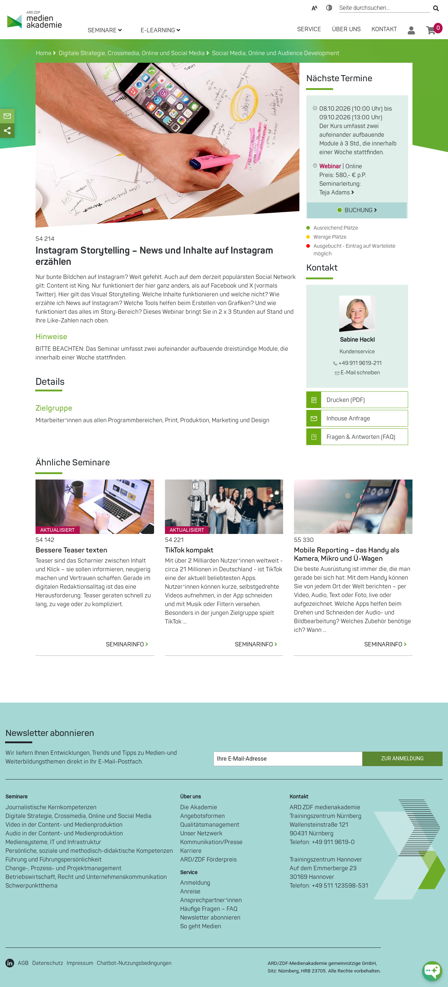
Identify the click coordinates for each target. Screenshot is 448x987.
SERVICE (309, 29)
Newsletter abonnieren (210, 917)
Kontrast (329, 7)
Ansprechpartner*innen (211, 900)
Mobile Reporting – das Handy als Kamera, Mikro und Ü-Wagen (346, 554)
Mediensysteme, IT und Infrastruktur (53, 842)
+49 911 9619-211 (357, 363)
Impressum (80, 963)
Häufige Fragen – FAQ (208, 909)
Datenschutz (47, 963)
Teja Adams (336, 192)
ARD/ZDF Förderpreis (208, 859)
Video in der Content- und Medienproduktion (64, 824)
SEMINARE (105, 30)
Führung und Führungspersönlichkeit (53, 859)
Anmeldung (195, 883)
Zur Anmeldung (402, 759)
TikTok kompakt (189, 550)
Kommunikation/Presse (211, 842)
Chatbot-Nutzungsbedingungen (134, 963)
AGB (23, 963)
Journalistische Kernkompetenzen (50, 807)
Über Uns (346, 29)
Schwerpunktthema (31, 885)
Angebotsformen (202, 816)
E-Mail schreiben (357, 373)
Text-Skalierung (314, 7)
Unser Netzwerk (201, 833)
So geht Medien (200, 926)
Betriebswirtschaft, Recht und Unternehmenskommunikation (86, 877)
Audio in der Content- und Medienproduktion (64, 833)
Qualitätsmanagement (209, 824)
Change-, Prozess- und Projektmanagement (63, 868)
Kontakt (384, 29)
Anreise (190, 891)
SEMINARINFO (130, 644)
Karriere (191, 851)
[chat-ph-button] (432, 971)
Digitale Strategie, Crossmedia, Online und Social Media (78, 816)
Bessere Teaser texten (71, 550)
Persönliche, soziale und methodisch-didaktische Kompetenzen (89, 851)
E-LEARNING (160, 30)
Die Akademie (198, 807)
